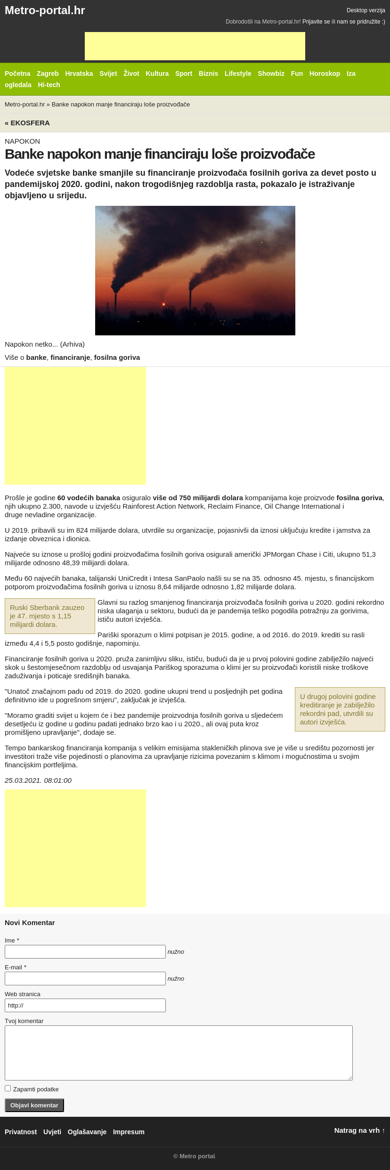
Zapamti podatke (32, 1089)
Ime (12, 940)
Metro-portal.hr (45, 10)
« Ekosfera (27, 123)
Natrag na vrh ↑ (359, 1130)
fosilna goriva (117, 357)
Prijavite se (316, 21)
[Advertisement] (195, 46)
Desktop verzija (366, 10)
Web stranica (23, 994)
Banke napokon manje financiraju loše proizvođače (121, 104)
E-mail (15, 967)
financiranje (70, 357)
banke (36, 357)
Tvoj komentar (24, 1020)
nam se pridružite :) (361, 21)
